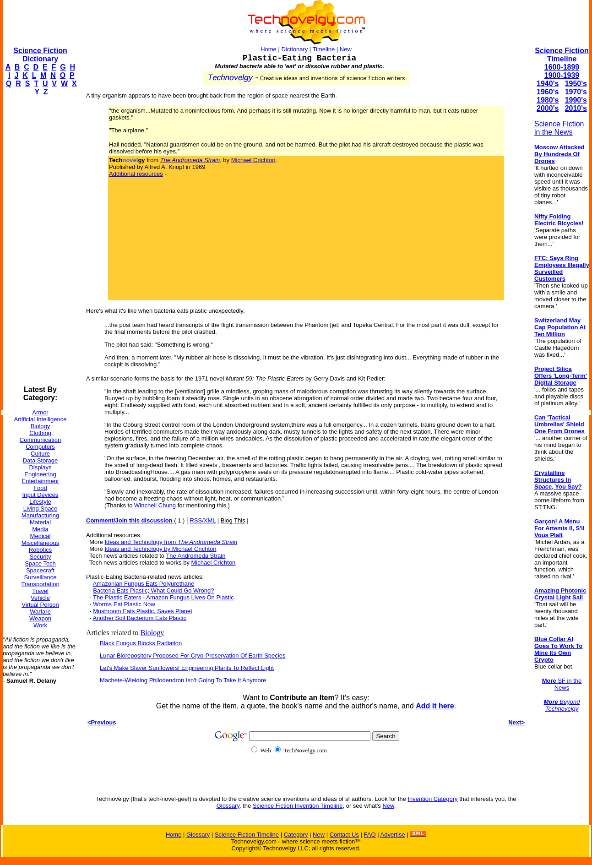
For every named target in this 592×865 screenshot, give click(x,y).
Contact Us (344, 834)
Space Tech (40, 563)
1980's (548, 100)
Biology (40, 426)
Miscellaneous (40, 542)
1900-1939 (562, 75)
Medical (40, 536)
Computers (40, 446)
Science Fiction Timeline (561, 55)
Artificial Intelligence (40, 419)
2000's (548, 108)
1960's (548, 92)
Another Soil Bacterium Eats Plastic (139, 618)
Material (40, 522)
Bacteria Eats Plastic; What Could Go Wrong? (153, 590)
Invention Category (433, 798)
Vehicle (40, 597)
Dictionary (294, 49)
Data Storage (40, 460)
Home (269, 49)
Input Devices (40, 494)
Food (40, 487)
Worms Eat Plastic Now (124, 604)
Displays (40, 467)
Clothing (40, 433)
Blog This (233, 520)
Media (40, 529)
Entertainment (40, 481)
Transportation (40, 584)
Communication (40, 439)
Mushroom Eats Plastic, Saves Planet (142, 611)
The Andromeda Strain (195, 555)
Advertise (392, 834)
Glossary (228, 805)
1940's (548, 83)
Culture (40, 453)
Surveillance (40, 577)
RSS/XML (203, 520)
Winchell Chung (155, 505)
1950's (576, 83)
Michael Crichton (253, 160)
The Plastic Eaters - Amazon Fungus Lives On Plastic (163, 597)
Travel (40, 591)
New (346, 49)
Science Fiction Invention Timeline (298, 805)
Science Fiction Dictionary (40, 55)
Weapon (40, 618)
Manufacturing (40, 515)
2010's (576, 108)
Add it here (435, 706)
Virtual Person (40, 604)
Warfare (40, 611)
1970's (576, 92)
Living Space (40, 508)
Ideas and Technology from (170, 542)
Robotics (40, 549)
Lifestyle (40, 501)
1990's (576, 100)
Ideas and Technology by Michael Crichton (160, 548)
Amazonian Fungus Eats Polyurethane (143, 583)
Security (40, 556)
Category (296, 834)
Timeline (324, 49)
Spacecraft (40, 570)
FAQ (370, 834)
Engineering (40, 474)
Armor (40, 412)
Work (40, 625)
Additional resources (136, 173)
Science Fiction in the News (559, 128)
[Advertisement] (39, 240)
